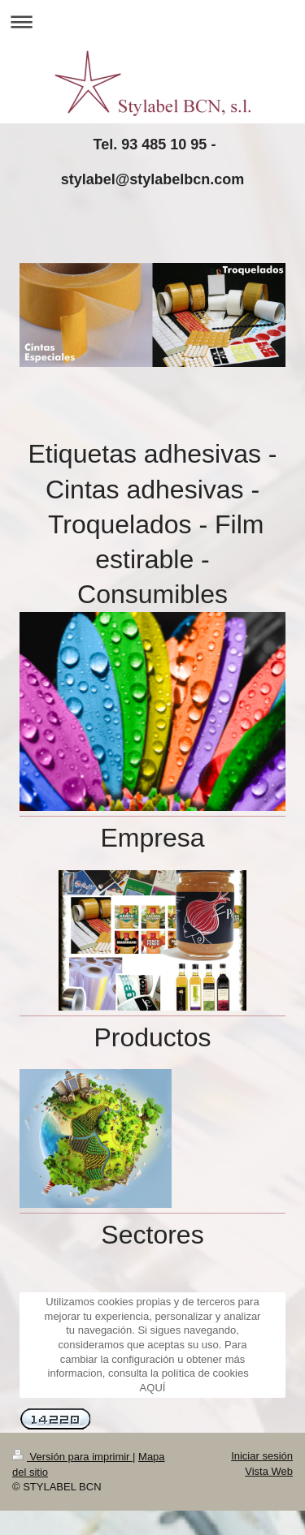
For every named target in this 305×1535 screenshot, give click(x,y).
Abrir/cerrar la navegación (152, 21)
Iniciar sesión (262, 1456)
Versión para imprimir (72, 1457)
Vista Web (269, 1471)
